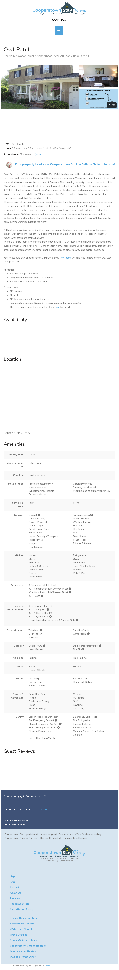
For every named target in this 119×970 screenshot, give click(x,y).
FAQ (12, 882)
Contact (14, 887)
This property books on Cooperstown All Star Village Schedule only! (65, 164)
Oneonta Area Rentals (23, 951)
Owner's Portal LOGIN (23, 957)
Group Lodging (18, 934)
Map (12, 876)
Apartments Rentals (22, 923)
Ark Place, (65, 258)
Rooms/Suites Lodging (23, 940)
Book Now (59, 20)
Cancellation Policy (21, 909)
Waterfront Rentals (21, 929)
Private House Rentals (23, 918)
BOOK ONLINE (39, 809)
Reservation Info (19, 904)
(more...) (39, 154)
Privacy (47, 966)
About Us (15, 893)
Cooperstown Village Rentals (28, 945)
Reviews (15, 898)
